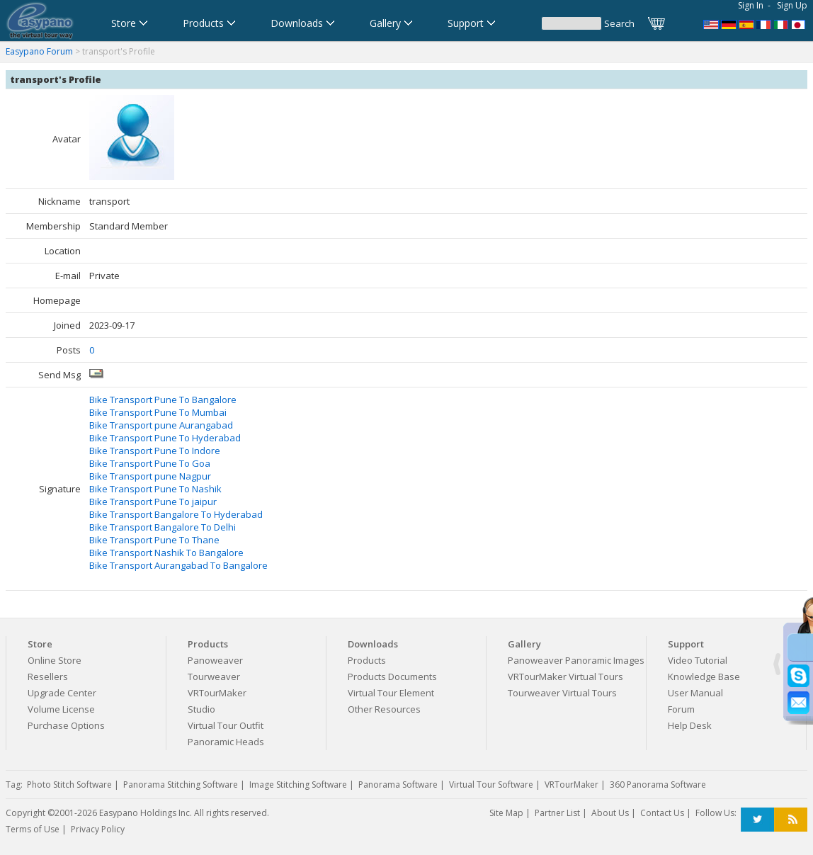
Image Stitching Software (298, 784)
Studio (201, 709)
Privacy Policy (98, 829)
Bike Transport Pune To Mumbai (158, 412)
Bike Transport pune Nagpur (150, 476)
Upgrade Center (62, 692)
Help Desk (690, 725)
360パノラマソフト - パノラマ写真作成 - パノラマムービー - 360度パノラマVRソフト (799, 23)
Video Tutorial (697, 660)
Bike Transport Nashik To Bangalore (166, 552)
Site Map (506, 813)
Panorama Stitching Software (180, 784)
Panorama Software (398, 784)
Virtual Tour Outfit (225, 725)
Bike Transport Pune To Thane (154, 539)
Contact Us (662, 813)
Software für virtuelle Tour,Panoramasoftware (729, 23)
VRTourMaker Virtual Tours (565, 676)
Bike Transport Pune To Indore (154, 450)
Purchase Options (66, 725)
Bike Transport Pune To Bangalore (163, 399)
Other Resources (384, 709)
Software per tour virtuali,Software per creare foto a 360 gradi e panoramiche (782, 23)
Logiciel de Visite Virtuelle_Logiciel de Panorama (764, 23)
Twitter (757, 820)
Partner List (557, 813)
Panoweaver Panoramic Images (576, 660)
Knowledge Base (704, 676)
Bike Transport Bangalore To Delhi (162, 527)
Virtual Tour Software (491, 784)
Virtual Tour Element (391, 692)
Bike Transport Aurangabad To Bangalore (178, 565)
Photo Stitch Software (69, 784)
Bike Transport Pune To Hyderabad (165, 437)
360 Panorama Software (658, 784)
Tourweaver (214, 676)
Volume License (61, 709)
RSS (790, 820)
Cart (657, 23)
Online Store (54, 660)
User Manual (695, 692)
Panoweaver (215, 660)
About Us (610, 813)
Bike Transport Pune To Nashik (155, 488)
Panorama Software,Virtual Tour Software (711, 23)
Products (367, 660)
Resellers (48, 676)
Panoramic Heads (226, 741)
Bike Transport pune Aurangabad (161, 425)
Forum (681, 709)
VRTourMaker (217, 692)
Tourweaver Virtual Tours (562, 692)
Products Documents (392, 676)
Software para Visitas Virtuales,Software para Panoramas (746, 23)
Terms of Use (32, 829)
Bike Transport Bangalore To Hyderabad (176, 514)
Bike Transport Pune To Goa (149, 463)
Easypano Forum (39, 51)
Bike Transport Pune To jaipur (153, 501)
